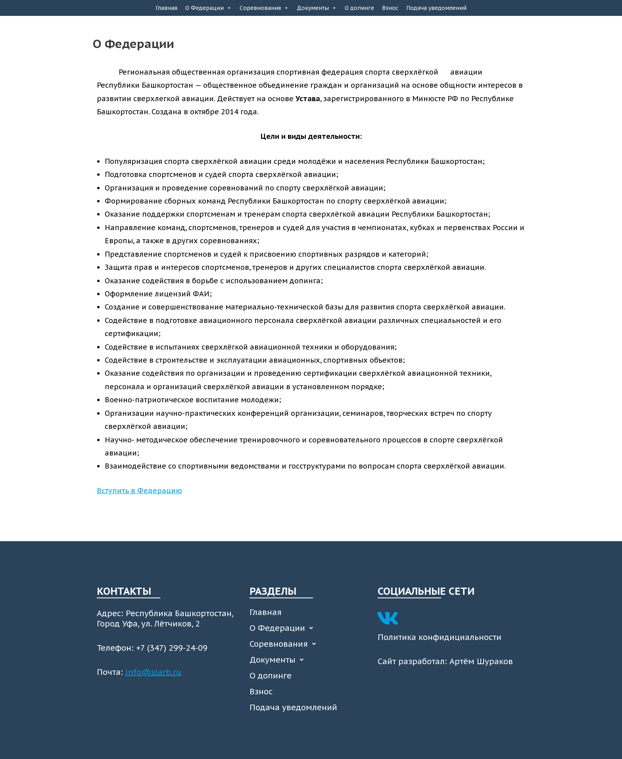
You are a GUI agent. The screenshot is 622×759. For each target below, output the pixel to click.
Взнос (390, 8)
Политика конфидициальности (439, 637)
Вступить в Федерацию (139, 490)
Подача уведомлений (436, 8)
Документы (317, 8)
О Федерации (208, 8)
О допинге (359, 8)
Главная (166, 8)
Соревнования (264, 8)
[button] (310, 628)
